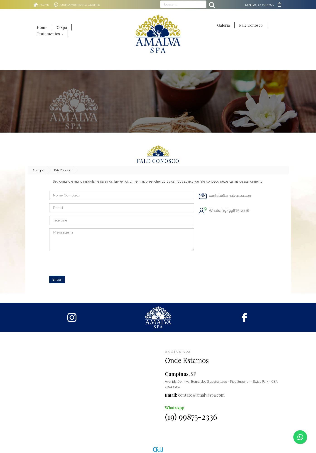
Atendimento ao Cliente (80, 4)
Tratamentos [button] (50, 33)
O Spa (62, 27)
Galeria (223, 25)
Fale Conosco (250, 25)
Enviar (57, 279)
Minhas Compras (259, 5)
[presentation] (83, 263)
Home (44, 4)
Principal (38, 170)
